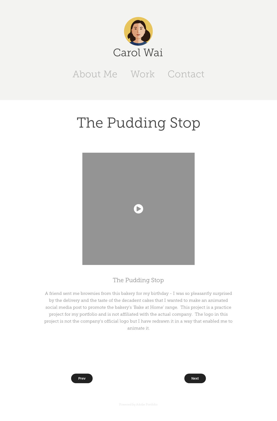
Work (142, 74)
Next (195, 378)
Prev (81, 378)
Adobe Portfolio (147, 404)
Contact (186, 74)
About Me (95, 74)
